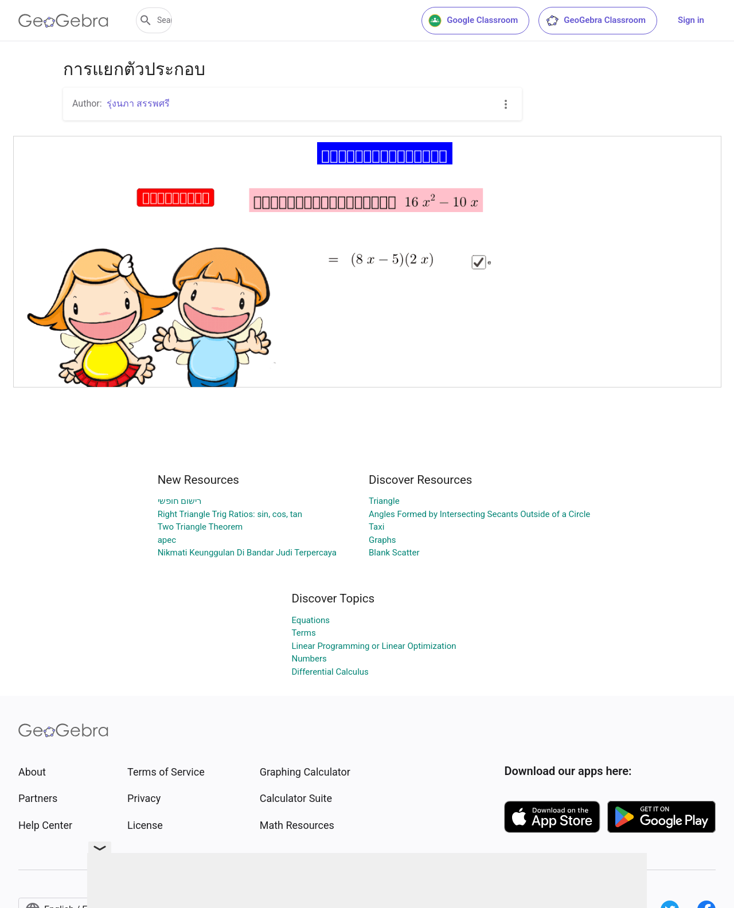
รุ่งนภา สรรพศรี (138, 103)
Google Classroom (473, 21)
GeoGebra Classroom (595, 21)
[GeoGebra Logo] (63, 21)
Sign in (691, 20)
